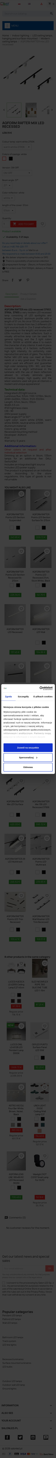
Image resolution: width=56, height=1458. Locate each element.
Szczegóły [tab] (23, 696)
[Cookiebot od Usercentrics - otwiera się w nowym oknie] (40, 688)
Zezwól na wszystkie (28, 747)
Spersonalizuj (28, 757)
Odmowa (28, 767)
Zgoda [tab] (8, 696)
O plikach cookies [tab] (43, 696)
